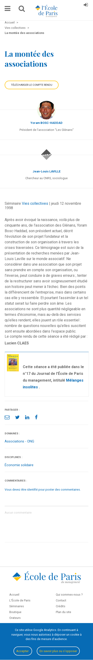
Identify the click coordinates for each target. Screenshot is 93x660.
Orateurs (15, 618)
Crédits (60, 606)
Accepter (22, 651)
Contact (61, 600)
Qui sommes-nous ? (69, 594)
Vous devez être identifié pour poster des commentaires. (43, 489)
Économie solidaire (19, 465)
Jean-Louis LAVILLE (46, 171)
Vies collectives (35, 203)
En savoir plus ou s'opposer (58, 651)
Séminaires (16, 606)
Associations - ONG (19, 441)
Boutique (15, 612)
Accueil (14, 594)
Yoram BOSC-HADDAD (46, 123)
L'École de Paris (19, 600)
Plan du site (63, 612)
